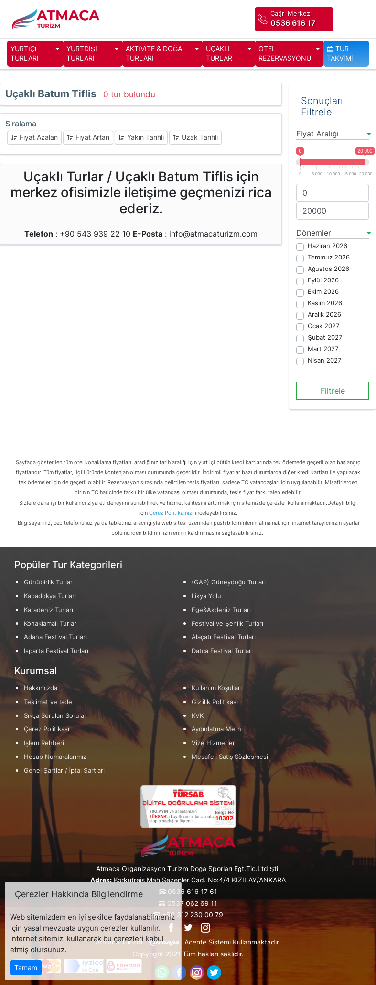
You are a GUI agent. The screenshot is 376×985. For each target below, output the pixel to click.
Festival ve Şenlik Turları (227, 623)
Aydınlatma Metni (217, 729)
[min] (332, 193)
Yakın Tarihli (141, 137)
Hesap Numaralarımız (55, 756)
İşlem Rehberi (44, 743)
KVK (198, 715)
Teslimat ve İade (48, 701)
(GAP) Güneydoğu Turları (229, 582)
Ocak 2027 (323, 326)
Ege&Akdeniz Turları (221, 609)
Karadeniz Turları (48, 609)
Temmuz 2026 (329, 257)
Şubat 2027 (325, 337)
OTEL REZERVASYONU (289, 53)
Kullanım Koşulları (217, 688)
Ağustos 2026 (328, 268)
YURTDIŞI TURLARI (92, 53)
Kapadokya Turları (50, 596)
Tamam (25, 968)
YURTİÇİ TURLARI (35, 53)
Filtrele (333, 390)
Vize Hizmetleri (214, 743)
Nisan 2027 (324, 360)
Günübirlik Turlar (48, 582)
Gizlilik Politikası (215, 701)
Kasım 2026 (325, 303)
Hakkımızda (40, 688)
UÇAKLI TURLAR (229, 53)
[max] (332, 211)
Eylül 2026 (323, 280)
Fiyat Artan (88, 137)
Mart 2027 (323, 349)
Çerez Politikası (46, 729)
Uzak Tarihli (195, 137)
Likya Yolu (206, 596)
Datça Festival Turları (222, 650)
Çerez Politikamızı (171, 512)
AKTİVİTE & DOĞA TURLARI (162, 53)
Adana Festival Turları (55, 637)
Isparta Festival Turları (56, 650)
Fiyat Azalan (34, 137)
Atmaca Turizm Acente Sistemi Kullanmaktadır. (188, 942)
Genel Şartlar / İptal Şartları (64, 770)
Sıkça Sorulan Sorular (55, 715)
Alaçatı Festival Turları (224, 637)
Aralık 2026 (324, 314)
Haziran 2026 (327, 245)
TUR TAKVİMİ (340, 53)
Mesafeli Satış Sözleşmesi (230, 756)
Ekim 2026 (323, 291)
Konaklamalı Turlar (50, 623)
